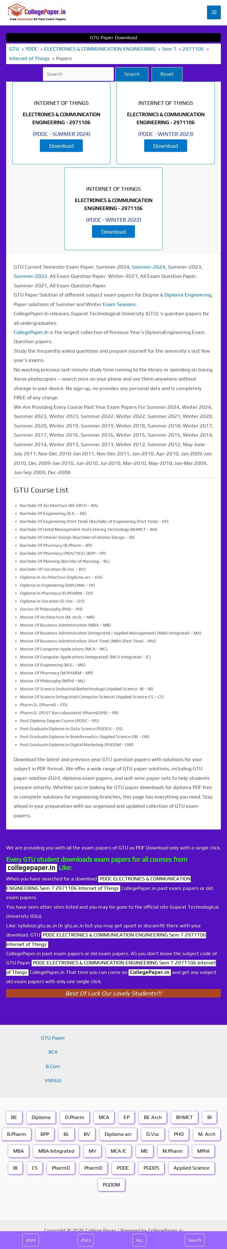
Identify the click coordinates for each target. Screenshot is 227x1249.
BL (66, 1134)
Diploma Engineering (187, 295)
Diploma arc (118, 1134)
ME (144, 1151)
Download (61, 146)
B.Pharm (16, 1134)
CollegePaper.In (31, 332)
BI (209, 1117)
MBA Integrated (56, 1151)
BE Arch (153, 1117)
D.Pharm (74, 1117)
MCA (104, 1117)
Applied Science (192, 1168)
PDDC (123, 1168)
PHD (179, 1134)
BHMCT (184, 1117)
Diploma (41, 1117)
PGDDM (111, 1185)
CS (34, 1168)
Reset (167, 74)
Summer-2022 (30, 276)
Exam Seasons (119, 304)
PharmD (61, 1168)
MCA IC (118, 1151)
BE (14, 1117)
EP (126, 1117)
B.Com (53, 1066)
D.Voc (153, 1134)
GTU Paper (53, 1038)
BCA (53, 1052)
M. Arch (206, 1134)
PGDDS (151, 1168)
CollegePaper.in (149, 972)
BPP (44, 1134)
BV (87, 1134)
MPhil (203, 1151)
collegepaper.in (32, 868)
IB (15, 1168)
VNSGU (53, 1080)
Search (132, 74)
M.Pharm (173, 1151)
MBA (18, 1151)
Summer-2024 (148, 267)
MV (92, 1151)
